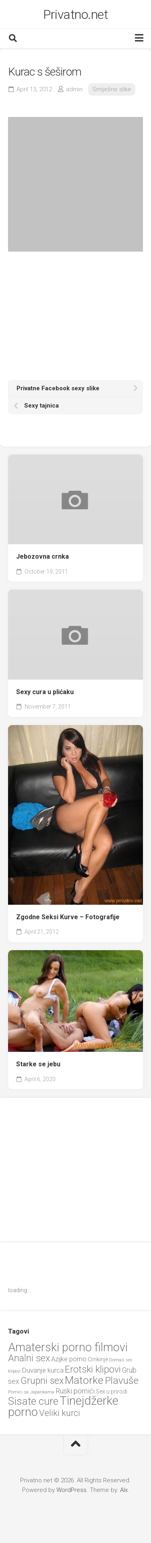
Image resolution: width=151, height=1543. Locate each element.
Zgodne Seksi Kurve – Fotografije (68, 917)
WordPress (71, 1490)
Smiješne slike (111, 89)
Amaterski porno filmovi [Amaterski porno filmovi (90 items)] (68, 1347)
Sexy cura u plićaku (45, 692)
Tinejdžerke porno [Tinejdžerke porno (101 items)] (63, 1406)
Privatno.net (75, 14)
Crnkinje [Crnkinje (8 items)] (98, 1359)
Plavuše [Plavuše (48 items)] (122, 1380)
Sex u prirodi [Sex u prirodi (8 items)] (111, 1391)
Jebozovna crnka (42, 556)
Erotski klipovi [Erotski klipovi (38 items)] (93, 1369)
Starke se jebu (38, 1064)
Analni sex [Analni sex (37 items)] (29, 1358)
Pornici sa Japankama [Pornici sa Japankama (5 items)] (31, 1392)
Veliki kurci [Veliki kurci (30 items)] (59, 1413)
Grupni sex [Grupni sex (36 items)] (42, 1380)
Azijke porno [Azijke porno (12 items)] (69, 1359)
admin (74, 89)
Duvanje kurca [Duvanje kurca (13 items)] (43, 1370)
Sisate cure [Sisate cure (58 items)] (33, 1401)
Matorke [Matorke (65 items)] (84, 1380)
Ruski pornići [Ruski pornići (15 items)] (75, 1391)
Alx (124, 1490)
